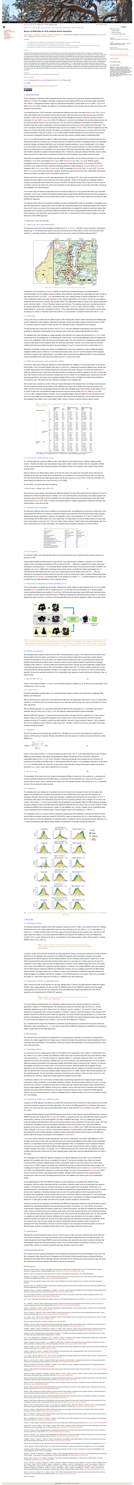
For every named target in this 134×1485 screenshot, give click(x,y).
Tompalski (52, 168)
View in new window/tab (51, 999)
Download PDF (53, 86)
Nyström (90, 1168)
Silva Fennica (27, 24)
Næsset (30, 101)
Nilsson (37, 569)
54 (33, 24)
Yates (82, 161)
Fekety (76, 168)
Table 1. (38, 404)
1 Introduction (7, 30)
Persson (28, 764)
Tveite (41, 296)
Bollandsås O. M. (59, 34)
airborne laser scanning (30, 74)
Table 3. (40, 945)
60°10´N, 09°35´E (69, 228)
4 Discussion (7, 34)
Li (31, 161)
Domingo (31, 171)
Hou (87, 168)
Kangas (45, 120)
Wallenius (41, 759)
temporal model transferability (51, 74)
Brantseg (95, 391)
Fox (95, 158)
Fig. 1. (47, 287)
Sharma (74, 478)
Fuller (96, 1058)
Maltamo (89, 112)
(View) (32, 77)
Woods (30, 106)
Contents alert (113, 50)
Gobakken (41, 577)
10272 (43, 24)
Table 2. (46, 528)
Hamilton (79, 127)
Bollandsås (93, 587)
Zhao (98, 168)
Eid (33, 120)
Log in (111, 43)
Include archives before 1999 (118, 34)
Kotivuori (38, 168)
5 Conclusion (7, 35)
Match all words (115, 30)
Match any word (115, 29)
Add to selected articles (101, 24)
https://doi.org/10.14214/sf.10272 (46, 36)
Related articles (114, 62)
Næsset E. (51, 34)
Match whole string (116, 32)
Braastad (84, 391)
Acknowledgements (9, 37)
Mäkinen (56, 480)
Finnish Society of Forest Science (70, 1483)
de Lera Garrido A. (29, 34)
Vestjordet (27, 394)
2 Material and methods (9, 31)
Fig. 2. (26, 640)
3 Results (6, 33)
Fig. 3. (26, 913)
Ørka (102, 389)
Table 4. (40, 997)
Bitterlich (101, 370)
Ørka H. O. (45, 34)
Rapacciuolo (68, 161)
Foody (84, 166)
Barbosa (53, 161)
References (7, 38)
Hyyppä (98, 103)
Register (112, 38)
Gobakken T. (37, 34)
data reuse (40, 74)
